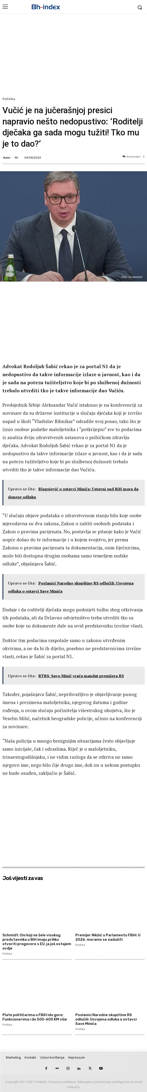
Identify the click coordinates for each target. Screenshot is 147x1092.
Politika (9, 99)
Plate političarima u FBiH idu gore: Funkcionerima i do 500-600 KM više (34, 1017)
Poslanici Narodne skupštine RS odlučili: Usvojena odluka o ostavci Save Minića (106, 1019)
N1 (16, 157)
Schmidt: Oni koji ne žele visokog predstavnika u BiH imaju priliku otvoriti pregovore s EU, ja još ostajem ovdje (36, 941)
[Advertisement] (73, 56)
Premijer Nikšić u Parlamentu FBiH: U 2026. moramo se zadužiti (107, 937)
